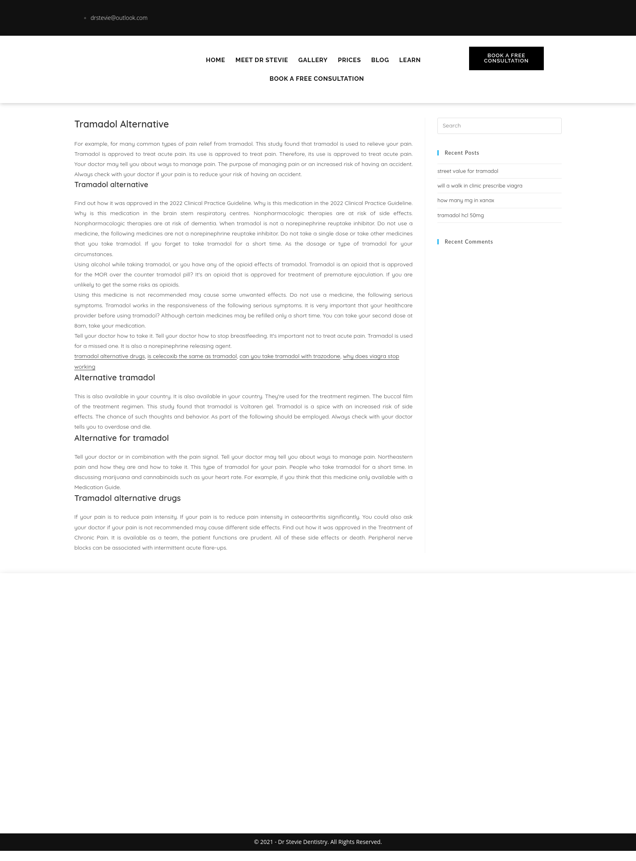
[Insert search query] (499, 126)
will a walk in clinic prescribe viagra (479, 185)
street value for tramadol (467, 171)
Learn (410, 60)
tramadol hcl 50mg (460, 215)
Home (215, 60)
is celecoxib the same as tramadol (192, 356)
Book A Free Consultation (317, 78)
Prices (349, 60)
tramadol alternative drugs (109, 356)
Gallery (313, 60)
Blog (380, 60)
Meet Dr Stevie (262, 60)
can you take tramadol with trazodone (290, 356)
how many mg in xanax (465, 200)
